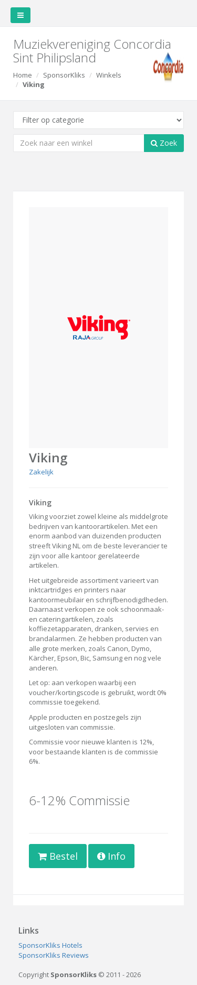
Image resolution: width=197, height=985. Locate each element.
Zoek (164, 143)
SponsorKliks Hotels (50, 945)
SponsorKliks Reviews (53, 955)
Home (22, 75)
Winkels (108, 75)
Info (111, 856)
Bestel (58, 856)
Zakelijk (41, 472)
